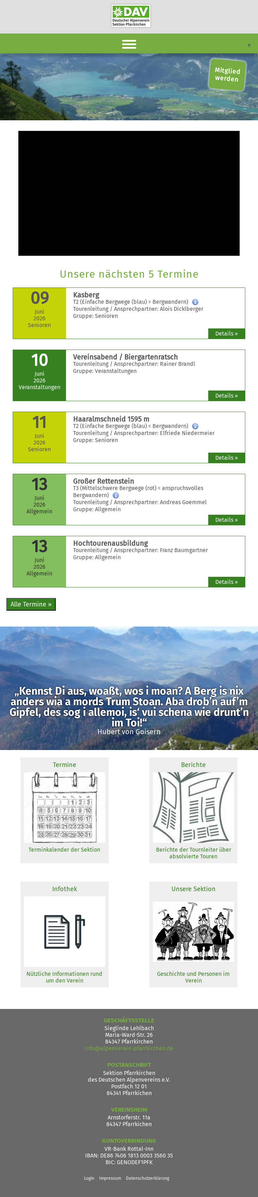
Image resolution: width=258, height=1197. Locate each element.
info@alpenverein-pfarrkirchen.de (129, 1048)
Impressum (110, 1178)
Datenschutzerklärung (147, 1178)
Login (89, 1178)
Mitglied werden (228, 75)
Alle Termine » (31, 604)
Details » (226, 333)
